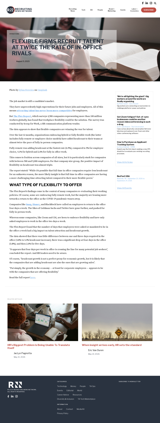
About (59, 409)
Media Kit (80, 409)
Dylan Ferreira (26, 90)
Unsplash (42, 90)
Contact (69, 409)
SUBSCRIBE (149, 10)
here (32, 277)
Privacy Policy (62, 413)
